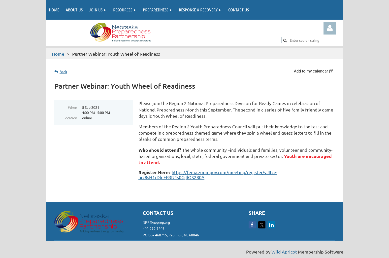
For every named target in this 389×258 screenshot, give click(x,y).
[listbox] (314, 71)
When (72, 107)
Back (63, 71)
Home (58, 53)
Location (70, 117)
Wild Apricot (284, 251)
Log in (330, 28)
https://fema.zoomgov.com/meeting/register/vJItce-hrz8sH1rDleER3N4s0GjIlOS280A (207, 175)
